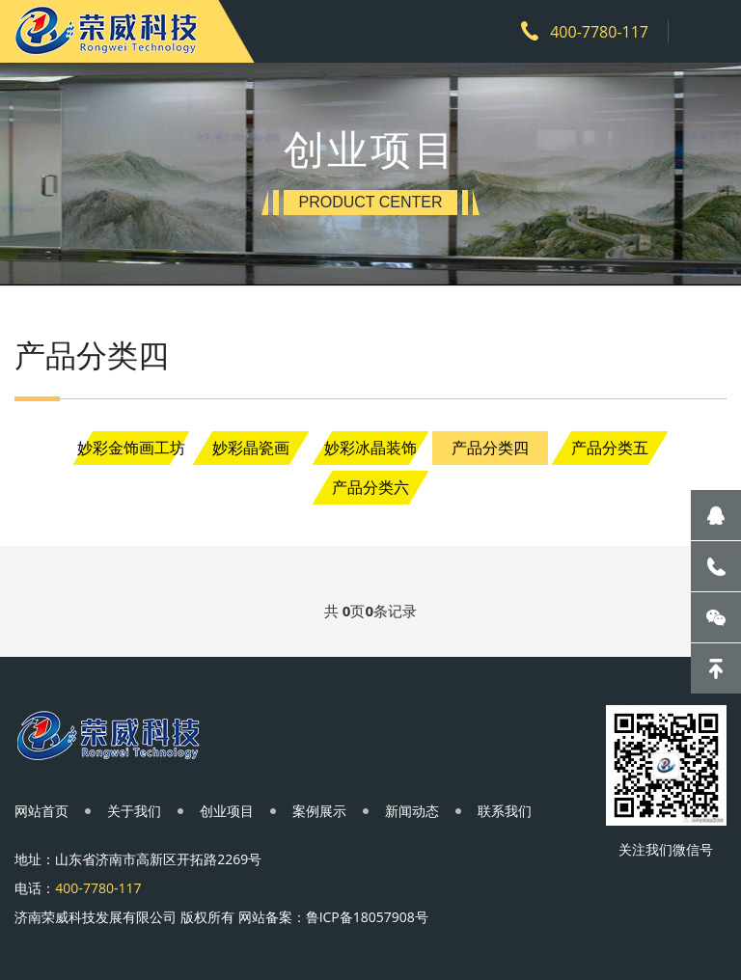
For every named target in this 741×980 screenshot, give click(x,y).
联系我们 (505, 811)
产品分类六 (370, 487)
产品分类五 (609, 447)
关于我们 (134, 811)
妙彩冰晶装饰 (370, 447)
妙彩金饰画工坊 (131, 447)
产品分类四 (490, 447)
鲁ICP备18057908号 (367, 917)
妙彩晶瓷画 (250, 447)
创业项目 (227, 811)
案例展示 (319, 811)
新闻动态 (412, 811)
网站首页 (41, 811)
